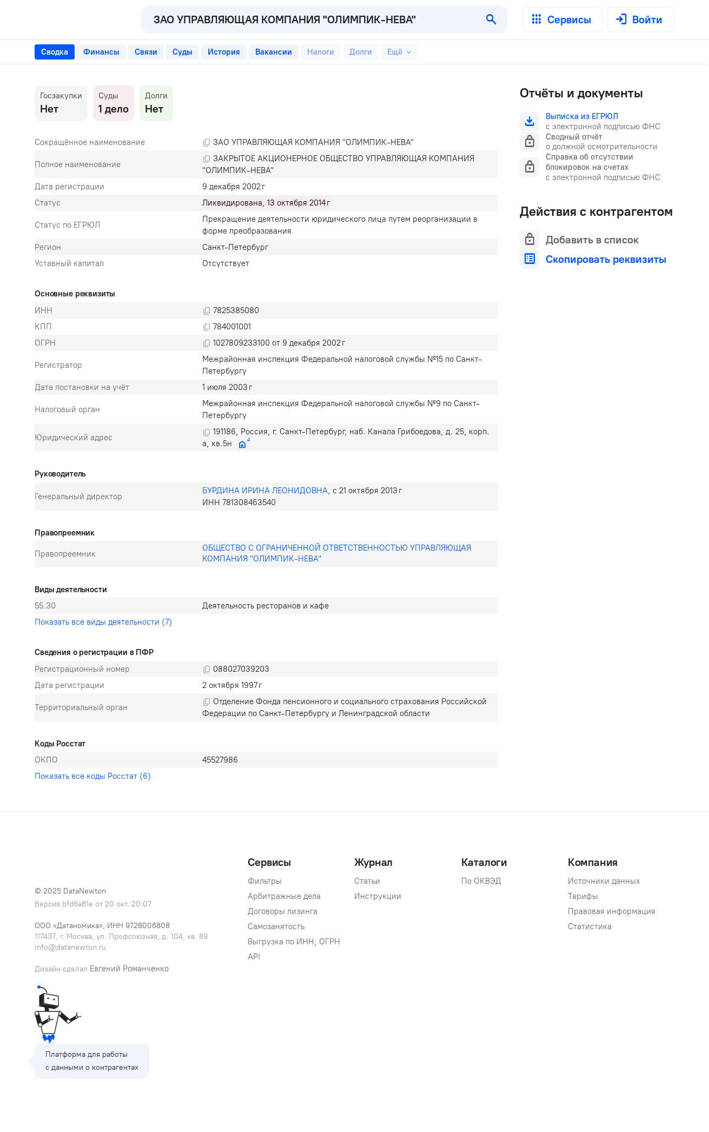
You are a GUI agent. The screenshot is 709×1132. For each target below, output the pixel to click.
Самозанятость (276, 926)
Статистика (590, 926)
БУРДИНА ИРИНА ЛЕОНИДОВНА (265, 490)
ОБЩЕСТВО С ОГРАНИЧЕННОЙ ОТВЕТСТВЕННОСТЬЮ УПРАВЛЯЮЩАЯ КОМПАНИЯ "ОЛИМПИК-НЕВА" (337, 553)
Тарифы (583, 896)
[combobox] (309, 19)
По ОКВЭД (481, 881)
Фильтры (265, 881)
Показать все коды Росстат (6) (93, 776)
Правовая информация (611, 911)
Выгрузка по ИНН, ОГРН (294, 941)
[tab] (55, 51)
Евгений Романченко (129, 969)
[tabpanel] (266, 434)
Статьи (367, 881)
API (254, 957)
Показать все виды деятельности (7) (103, 622)
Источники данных (604, 881)
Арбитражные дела (284, 896)
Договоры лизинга (282, 911)
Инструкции (377, 896)
